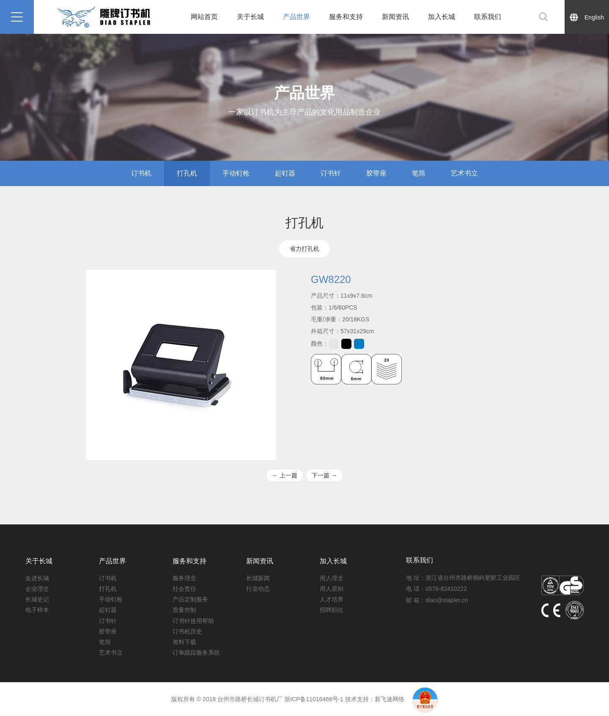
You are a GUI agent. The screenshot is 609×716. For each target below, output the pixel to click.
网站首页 (204, 16)
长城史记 (37, 599)
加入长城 (441, 16)
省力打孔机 (304, 248)
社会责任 (184, 588)
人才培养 (331, 599)
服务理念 (184, 578)
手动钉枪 (236, 173)
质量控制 (184, 609)
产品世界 (296, 16)
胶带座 (376, 173)
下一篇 (324, 475)
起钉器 (285, 173)
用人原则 (331, 588)
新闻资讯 (395, 16)
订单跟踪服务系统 (196, 652)
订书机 (141, 173)
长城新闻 (258, 578)
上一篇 (284, 475)
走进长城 (37, 578)
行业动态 (258, 588)
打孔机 (187, 173)
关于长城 (250, 16)
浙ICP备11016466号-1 (313, 699)
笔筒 (418, 173)
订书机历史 (187, 631)
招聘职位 (331, 609)
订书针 (331, 173)
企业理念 (37, 588)
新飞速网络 (389, 699)
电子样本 (37, 609)
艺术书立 (464, 173)
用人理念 (331, 578)
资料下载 (184, 642)
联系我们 (487, 16)
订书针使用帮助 (193, 620)
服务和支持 (346, 16)
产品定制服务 (190, 599)
